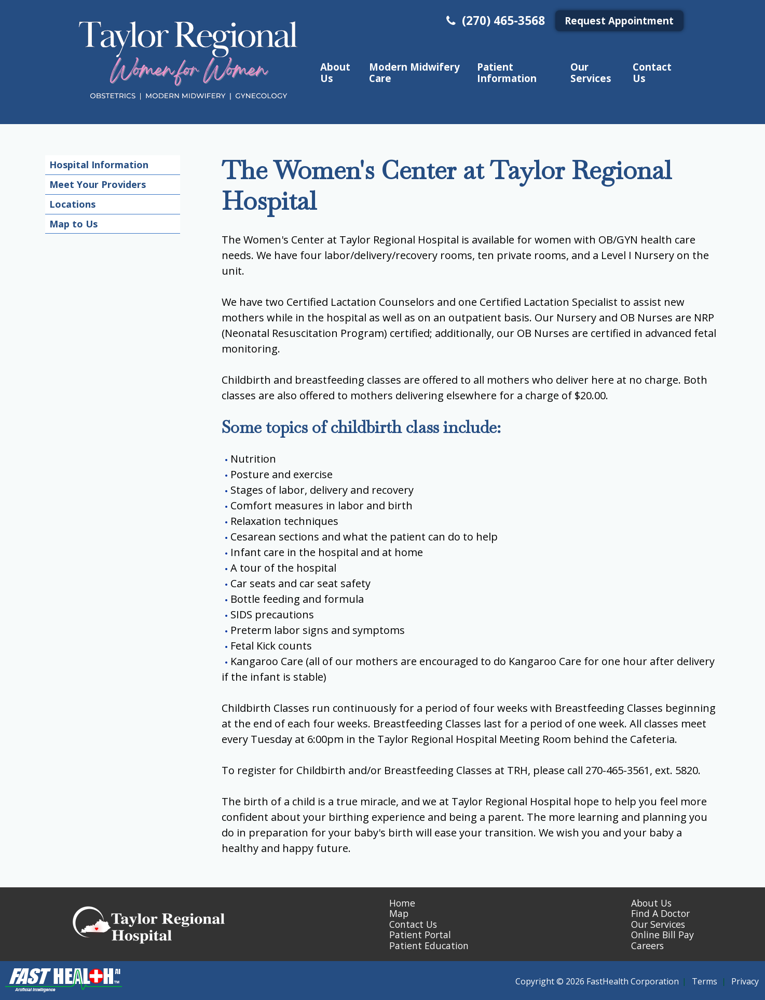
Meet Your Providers (97, 184)
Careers (647, 945)
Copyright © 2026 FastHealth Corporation (597, 981)
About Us (335, 72)
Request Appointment (619, 20)
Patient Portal (420, 934)
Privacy (745, 981)
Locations (72, 204)
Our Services (590, 72)
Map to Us (73, 224)
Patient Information (507, 72)
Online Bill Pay (662, 934)
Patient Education (429, 945)
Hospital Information (98, 164)
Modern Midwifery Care (414, 72)
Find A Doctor (660, 913)
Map (398, 913)
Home (402, 903)
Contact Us (652, 72)
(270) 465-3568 (494, 20)
